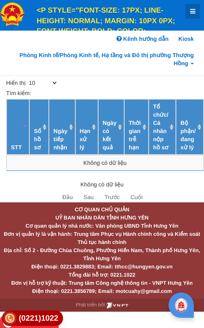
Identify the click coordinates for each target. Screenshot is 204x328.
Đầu (67, 197)
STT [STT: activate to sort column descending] (16, 147)
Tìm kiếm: (65, 93)
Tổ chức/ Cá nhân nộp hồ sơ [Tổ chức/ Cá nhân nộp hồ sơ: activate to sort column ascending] (160, 127)
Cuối (137, 197)
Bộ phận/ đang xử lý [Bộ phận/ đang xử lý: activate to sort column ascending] (187, 135)
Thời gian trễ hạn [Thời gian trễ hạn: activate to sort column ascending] (135, 135)
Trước (112, 197)
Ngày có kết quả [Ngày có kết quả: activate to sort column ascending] (109, 135)
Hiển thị (32, 82)
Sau (88, 197)
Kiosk (186, 38)
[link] (32, 318)
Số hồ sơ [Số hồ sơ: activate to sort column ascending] (37, 139)
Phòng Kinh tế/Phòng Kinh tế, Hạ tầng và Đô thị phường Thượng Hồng (107, 59)
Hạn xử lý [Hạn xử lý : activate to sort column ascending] (85, 139)
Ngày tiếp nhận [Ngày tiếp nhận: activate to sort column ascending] (60, 139)
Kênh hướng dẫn (142, 38)
